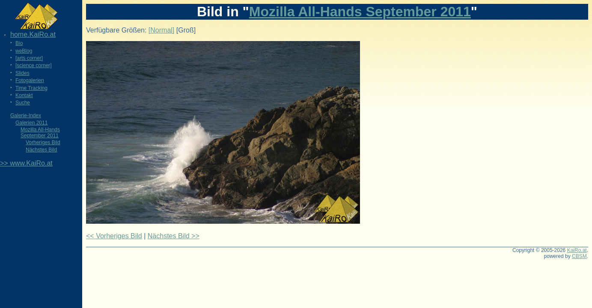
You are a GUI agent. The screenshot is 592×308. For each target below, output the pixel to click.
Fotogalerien (29, 80)
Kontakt (24, 95)
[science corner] (33, 65)
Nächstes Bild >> (173, 236)
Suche (22, 103)
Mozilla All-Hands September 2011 (40, 133)
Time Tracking (31, 88)
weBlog (23, 51)
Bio (19, 43)
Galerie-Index (25, 115)
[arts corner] (29, 58)
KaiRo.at (577, 250)
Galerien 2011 (31, 123)
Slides (22, 73)
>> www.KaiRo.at (26, 163)
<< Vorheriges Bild (114, 236)
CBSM (579, 256)
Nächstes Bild (41, 150)
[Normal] (161, 30)
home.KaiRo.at (33, 34)
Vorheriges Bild (43, 142)
